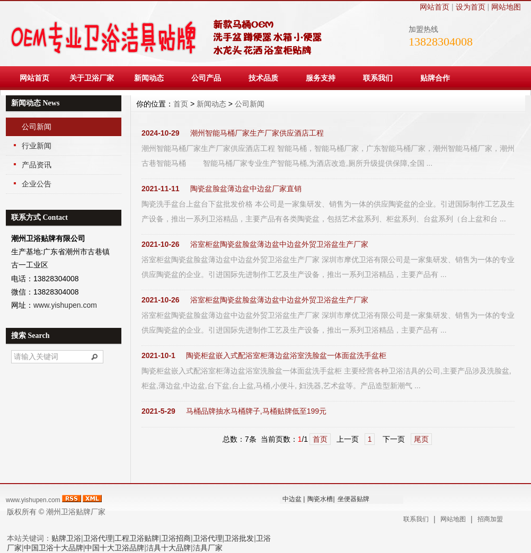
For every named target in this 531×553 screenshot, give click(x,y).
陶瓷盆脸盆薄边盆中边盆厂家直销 (246, 188)
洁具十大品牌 (168, 547)
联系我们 (378, 78)
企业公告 (36, 184)
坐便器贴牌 (353, 499)
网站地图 (506, 7)
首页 (180, 104)
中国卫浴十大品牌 (53, 547)
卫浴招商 (176, 538)
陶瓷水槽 (320, 499)
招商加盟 (490, 519)
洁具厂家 (208, 547)
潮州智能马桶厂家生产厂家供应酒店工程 (257, 133)
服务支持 (320, 78)
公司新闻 (36, 126)
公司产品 (206, 78)
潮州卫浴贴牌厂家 (75, 511)
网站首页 (434, 7)
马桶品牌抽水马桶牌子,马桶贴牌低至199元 (256, 411)
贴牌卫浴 (66, 538)
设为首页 (470, 7)
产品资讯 (36, 164)
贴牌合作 (435, 78)
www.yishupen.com (65, 305)
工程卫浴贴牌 (136, 538)
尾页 (421, 439)
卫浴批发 (239, 538)
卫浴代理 (98, 538)
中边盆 (292, 499)
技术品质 (263, 78)
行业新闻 (36, 145)
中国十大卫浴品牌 (114, 547)
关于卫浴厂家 (91, 78)
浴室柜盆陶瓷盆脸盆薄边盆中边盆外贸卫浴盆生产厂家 (279, 244)
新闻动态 (149, 78)
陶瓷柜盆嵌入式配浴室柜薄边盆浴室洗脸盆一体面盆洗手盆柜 (286, 355)
